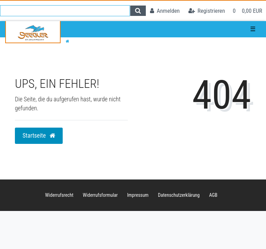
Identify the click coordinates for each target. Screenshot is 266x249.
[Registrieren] (207, 11)
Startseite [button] (39, 135)
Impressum (138, 195)
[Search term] (65, 10)
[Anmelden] (165, 11)
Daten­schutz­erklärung (179, 195)
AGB (213, 195)
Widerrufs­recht (59, 195)
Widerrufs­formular (100, 195)
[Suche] (138, 10)
